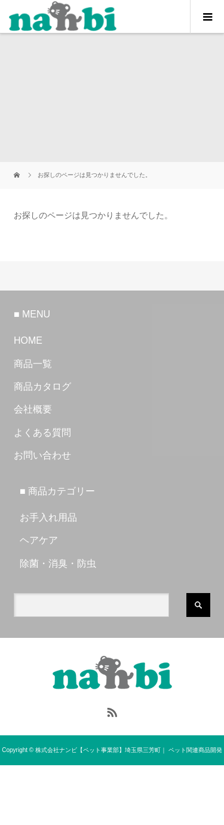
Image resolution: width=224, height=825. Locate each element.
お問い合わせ (42, 455)
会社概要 (33, 409)
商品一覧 (33, 364)
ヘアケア (39, 540)
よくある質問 (42, 432)
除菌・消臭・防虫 (58, 563)
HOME (28, 340)
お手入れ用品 (48, 517)
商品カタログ (42, 386)
